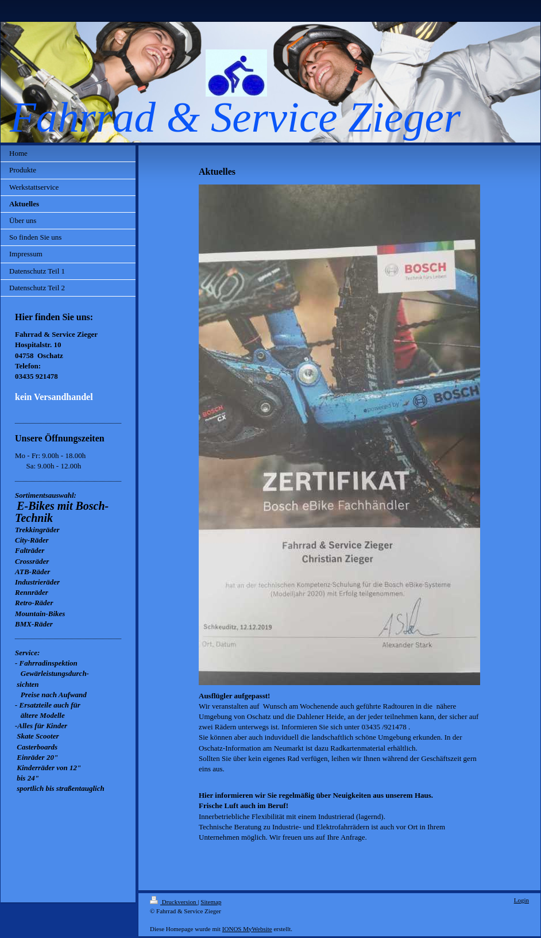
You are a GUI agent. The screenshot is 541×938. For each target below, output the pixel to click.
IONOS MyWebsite (247, 928)
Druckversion (174, 901)
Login (521, 900)
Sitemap (210, 901)
